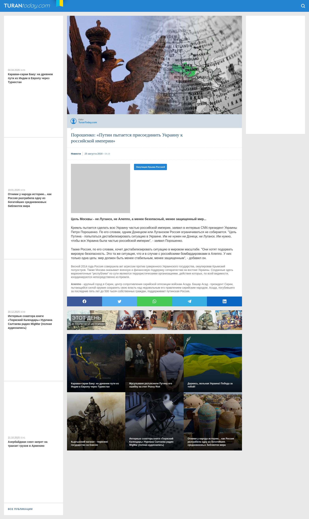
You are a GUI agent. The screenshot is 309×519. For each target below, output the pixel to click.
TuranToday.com (27, 6)
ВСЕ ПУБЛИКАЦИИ (20, 509)
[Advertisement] (100, 188)
